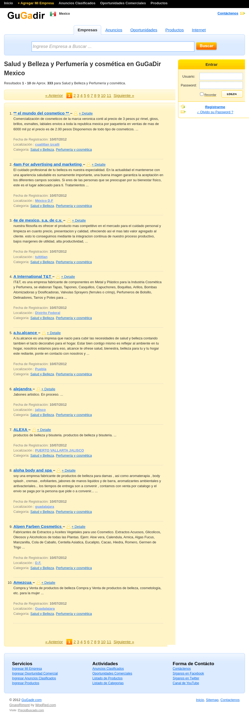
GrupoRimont (19, 705)
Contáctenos (228, 13)
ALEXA (20, 429)
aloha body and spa (33, 470)
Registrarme (215, 107)
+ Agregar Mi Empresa (36, 3)
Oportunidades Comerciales (123, 3)
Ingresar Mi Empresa (27, 669)
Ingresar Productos (25, 683)
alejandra (23, 389)
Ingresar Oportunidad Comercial (35, 673)
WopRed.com (45, 705)
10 (103, 95)
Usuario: (188, 76)
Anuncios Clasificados (77, 3)
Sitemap (212, 700)
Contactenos (230, 700)
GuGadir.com (31, 700)
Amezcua (23, 582)
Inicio (9, 3)
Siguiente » (124, 95)
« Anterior (54, 95)
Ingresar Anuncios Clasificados (34, 678)
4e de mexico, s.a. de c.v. (38, 220)
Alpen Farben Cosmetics (38, 526)
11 (109, 95)
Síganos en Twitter (186, 678)
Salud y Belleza (42, 149)
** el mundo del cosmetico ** (41, 113)
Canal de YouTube (186, 683)
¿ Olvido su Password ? (215, 112)
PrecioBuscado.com (31, 710)
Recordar (210, 94)
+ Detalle (86, 113)
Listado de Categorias (108, 683)
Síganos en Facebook (188, 673)
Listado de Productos (107, 678)
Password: (189, 85)
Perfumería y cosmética (74, 149)
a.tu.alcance (25, 332)
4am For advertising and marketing (48, 164)
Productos (159, 3)
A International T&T (32, 276)
